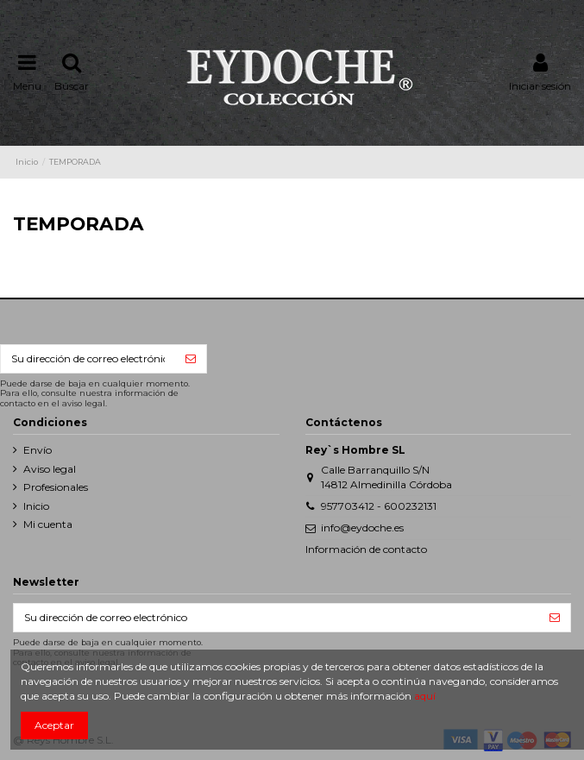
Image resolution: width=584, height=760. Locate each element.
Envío (37, 449)
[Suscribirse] (190, 359)
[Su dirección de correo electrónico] (88, 359)
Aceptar (54, 725)
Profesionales (55, 486)
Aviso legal (49, 468)
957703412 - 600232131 (378, 505)
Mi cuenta (47, 524)
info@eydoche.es (362, 527)
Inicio (36, 505)
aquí (425, 695)
